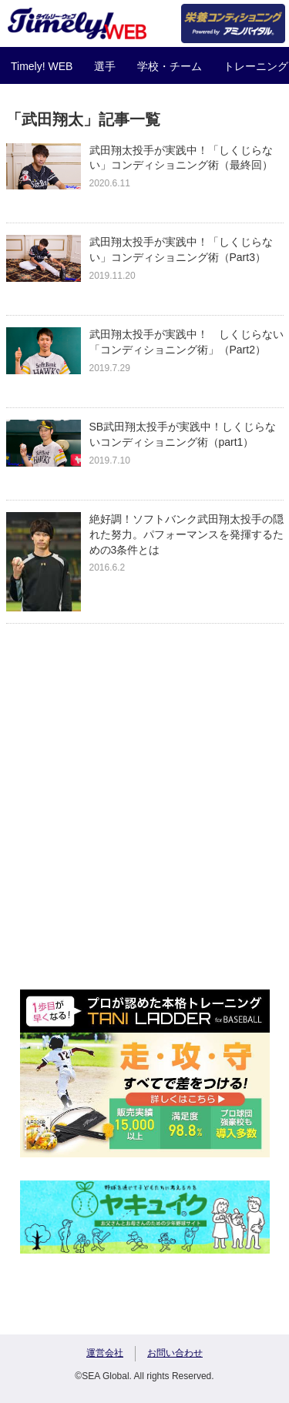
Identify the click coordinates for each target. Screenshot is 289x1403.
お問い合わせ (175, 1353)
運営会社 (104, 1353)
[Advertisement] (144, 822)
